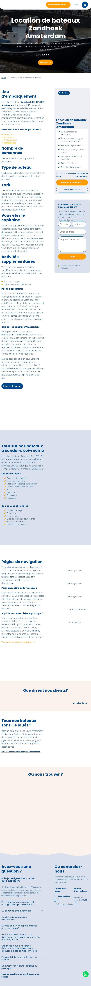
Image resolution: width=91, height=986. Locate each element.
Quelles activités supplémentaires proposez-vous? (19, 927)
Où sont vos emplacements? (16, 910)
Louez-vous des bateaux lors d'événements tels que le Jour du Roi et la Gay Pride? (20, 937)
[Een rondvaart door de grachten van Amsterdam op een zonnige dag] (79, 669)
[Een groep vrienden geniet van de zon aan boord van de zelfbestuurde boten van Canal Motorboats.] (11, 669)
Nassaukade (9, 137)
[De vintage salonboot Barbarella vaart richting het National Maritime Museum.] (34, 669)
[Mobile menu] (85, 5)
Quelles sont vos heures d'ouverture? (14, 918)
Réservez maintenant (72, 182)
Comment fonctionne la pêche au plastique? (19, 967)
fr (76, 4)
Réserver (45, 62)
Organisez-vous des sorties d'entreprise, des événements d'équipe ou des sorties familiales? (19, 948)
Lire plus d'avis (81, 703)
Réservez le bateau (12, 386)
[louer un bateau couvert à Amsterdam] (81, 916)
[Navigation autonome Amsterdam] (81, 929)
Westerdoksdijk (10, 140)
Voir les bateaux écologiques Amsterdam (22, 752)
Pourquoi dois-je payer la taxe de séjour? (19, 958)
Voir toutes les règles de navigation (18, 642)
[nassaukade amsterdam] (62, 916)
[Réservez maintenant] (58, 5)
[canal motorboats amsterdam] (62, 928)
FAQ (77, 214)
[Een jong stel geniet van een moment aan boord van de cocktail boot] (57, 669)
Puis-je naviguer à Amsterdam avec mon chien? (18, 879)
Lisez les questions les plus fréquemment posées (20, 975)
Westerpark (9, 134)
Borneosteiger (10, 142)
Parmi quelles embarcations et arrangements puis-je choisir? (17, 903)
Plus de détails (72, 189)
